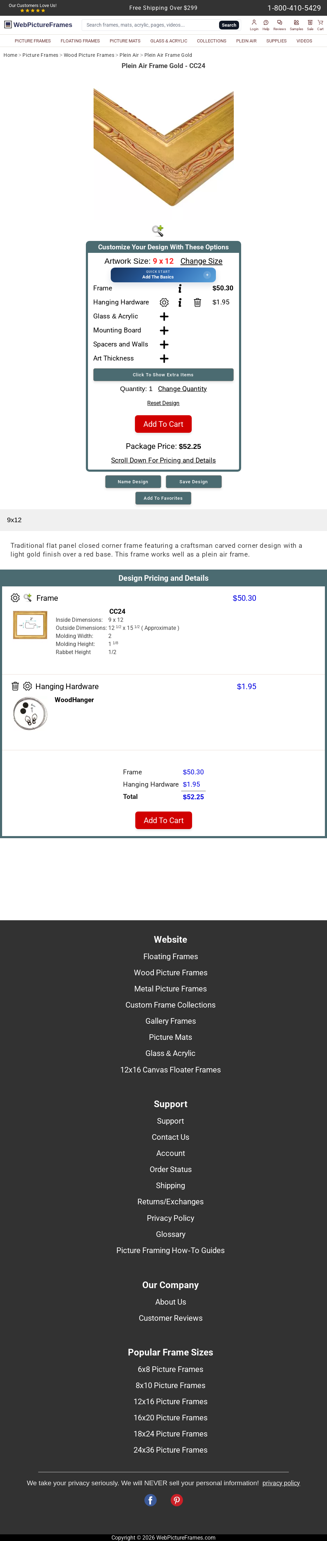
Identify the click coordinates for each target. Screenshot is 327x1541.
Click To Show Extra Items (163, 374)
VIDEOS (304, 40)
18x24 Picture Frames (170, 1433)
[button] (254, 25)
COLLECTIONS (211, 40)
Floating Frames (170, 956)
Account (170, 1153)
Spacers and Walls (120, 344)
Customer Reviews (171, 1318)
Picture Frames (40, 55)
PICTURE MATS (125, 40)
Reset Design (163, 403)
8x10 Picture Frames (170, 1385)
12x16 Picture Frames (170, 1401)
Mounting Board (117, 330)
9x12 (14, 520)
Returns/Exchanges (170, 1201)
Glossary (170, 1234)
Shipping (170, 1185)
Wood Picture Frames (89, 55)
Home (10, 55)
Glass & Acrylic (115, 316)
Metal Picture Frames (170, 988)
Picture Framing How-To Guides (170, 1250)
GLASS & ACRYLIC (169, 40)
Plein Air (129, 55)
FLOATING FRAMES (80, 40)
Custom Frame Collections (170, 1004)
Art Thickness (113, 358)
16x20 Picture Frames (170, 1417)
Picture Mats (170, 1037)
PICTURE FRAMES (33, 40)
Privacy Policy (170, 1218)
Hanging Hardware (121, 302)
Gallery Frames (170, 1020)
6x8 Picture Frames (170, 1369)
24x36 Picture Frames (170, 1449)
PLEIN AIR (246, 40)
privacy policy (281, 1483)
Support (170, 1120)
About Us (170, 1301)
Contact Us (170, 1137)
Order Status (171, 1169)
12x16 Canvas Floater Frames (170, 1069)
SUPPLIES (276, 40)
